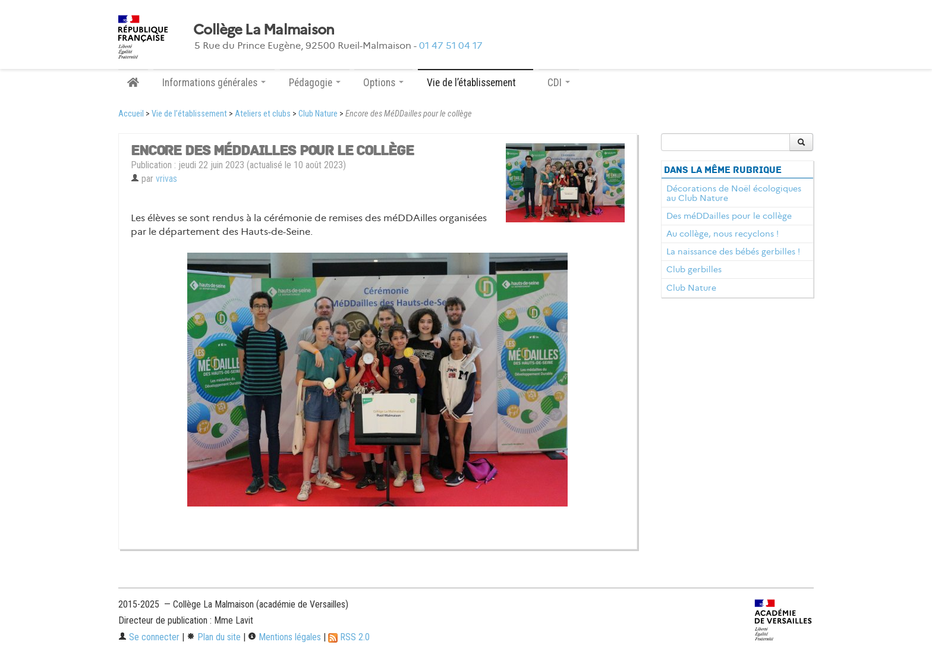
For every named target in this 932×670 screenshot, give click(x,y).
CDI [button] (558, 83)
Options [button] (383, 83)
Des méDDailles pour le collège (729, 215)
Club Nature (318, 114)
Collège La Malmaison (264, 29)
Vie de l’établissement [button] (475, 83)
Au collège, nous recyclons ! (722, 233)
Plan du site (214, 637)
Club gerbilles (694, 269)
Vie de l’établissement (189, 114)
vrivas (166, 178)
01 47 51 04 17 (451, 45)
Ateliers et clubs (263, 114)
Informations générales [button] (214, 83)
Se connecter (149, 637)
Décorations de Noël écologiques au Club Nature (733, 193)
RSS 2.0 (349, 637)
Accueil (131, 114)
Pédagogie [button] (315, 83)
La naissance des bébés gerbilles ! (733, 251)
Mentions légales (284, 637)
